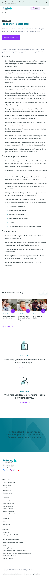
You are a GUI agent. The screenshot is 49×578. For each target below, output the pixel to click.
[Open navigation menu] (44, 8)
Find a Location (6, 488)
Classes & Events (7, 493)
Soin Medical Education (9, 556)
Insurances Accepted (8, 514)
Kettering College (7, 548)
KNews (4, 545)
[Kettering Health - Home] (7, 8)
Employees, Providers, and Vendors (12, 542)
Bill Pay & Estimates (7, 508)
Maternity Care (6, 20)
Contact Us (5, 532)
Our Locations (24, 367)
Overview (25, 13)
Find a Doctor (24, 402)
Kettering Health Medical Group (11, 535)
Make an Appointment (8, 482)
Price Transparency (7, 506)
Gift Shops (5, 529)
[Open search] (35, 8)
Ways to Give (6, 524)
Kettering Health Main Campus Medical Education (16, 553)
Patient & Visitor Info (8, 503)
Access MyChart (7, 501)
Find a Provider (6, 485)
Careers (4, 527)
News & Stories (6, 490)
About (4, 522)
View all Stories (7, 326)
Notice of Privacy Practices (32, 574)
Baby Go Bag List (11, 37)
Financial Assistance (8, 511)
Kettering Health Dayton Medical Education (14, 550)
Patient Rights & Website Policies (12, 574)
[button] (41, 292)
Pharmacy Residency (8, 558)
